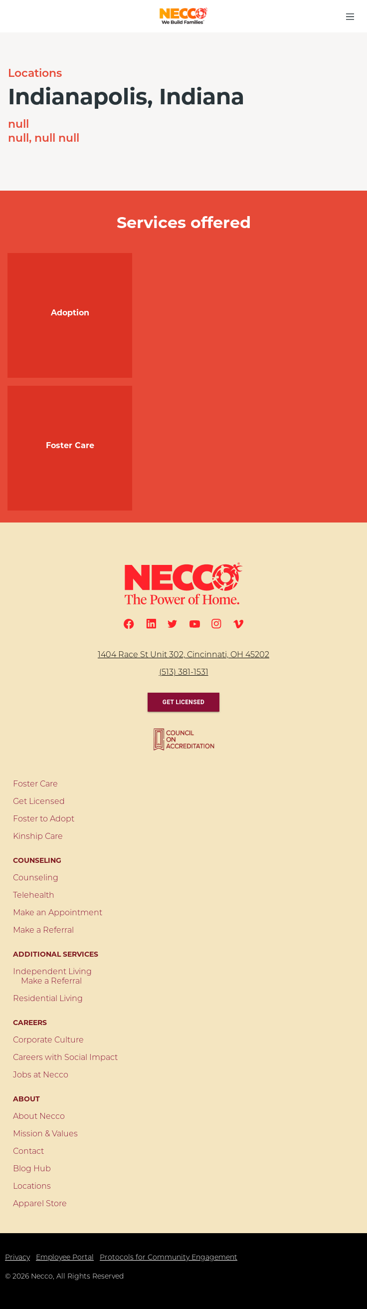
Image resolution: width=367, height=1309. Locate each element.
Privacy (17, 1258)
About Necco (39, 1117)
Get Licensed (183, 702)
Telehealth (33, 896)
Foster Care (35, 784)
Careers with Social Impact (65, 1058)
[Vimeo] (238, 624)
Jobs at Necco (40, 1075)
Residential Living (48, 999)
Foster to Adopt (43, 819)
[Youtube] (194, 624)
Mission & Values (45, 1134)
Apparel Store (40, 1204)
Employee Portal (65, 1258)
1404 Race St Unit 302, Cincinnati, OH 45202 (183, 655)
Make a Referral (43, 931)
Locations (35, 74)
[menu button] (350, 16)
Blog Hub (32, 1169)
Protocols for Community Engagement (168, 1258)
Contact (28, 1152)
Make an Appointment (57, 913)
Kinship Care (38, 837)
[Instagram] (216, 624)
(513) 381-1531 (183, 673)
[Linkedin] (151, 624)
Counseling (35, 878)
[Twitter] (173, 624)
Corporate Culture (48, 1041)
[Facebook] (129, 624)
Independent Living (52, 972)
